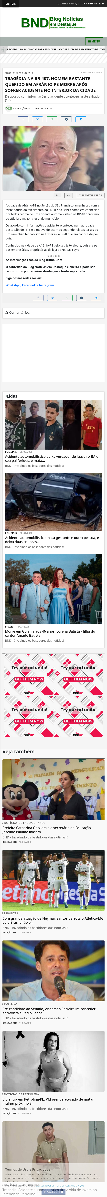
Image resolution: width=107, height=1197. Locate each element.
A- (57, 195)
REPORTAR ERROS (90, 195)
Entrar (11, 3)
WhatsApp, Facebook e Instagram (30, 285)
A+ (68, 195)
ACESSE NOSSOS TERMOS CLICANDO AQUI (60, 1185)
